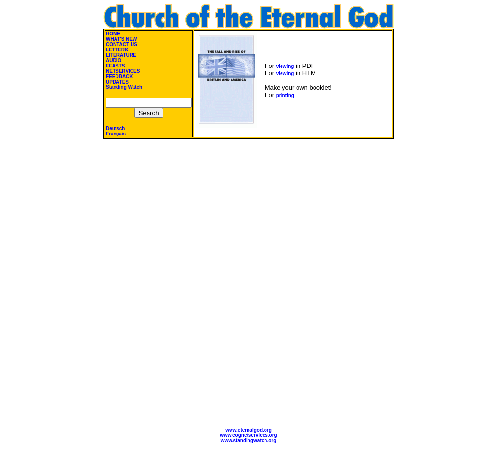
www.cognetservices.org (248, 435)
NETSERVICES (123, 71)
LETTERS (117, 49)
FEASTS (115, 65)
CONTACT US (121, 44)
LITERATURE (121, 55)
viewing (285, 66)
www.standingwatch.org (249, 440)
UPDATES (117, 81)
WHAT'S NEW (121, 39)
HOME (113, 33)
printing (285, 95)
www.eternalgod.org (248, 430)
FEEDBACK (119, 76)
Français (116, 133)
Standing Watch (124, 87)
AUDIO (113, 60)
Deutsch (115, 128)
